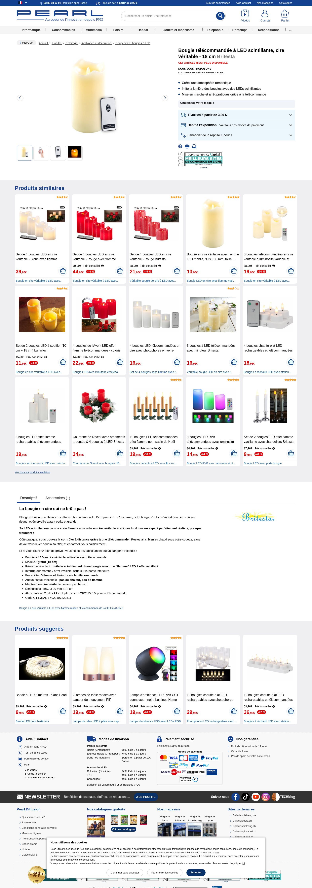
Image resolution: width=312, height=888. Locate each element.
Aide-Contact (243, 2)
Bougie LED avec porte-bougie (263, 463)
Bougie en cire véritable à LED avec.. (38, 280)
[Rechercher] (220, 16)
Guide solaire (29, 854)
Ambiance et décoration (96, 43)
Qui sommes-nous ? (33, 817)
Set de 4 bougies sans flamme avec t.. (153, 372)
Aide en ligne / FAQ (35, 746)
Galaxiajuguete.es (243, 836)
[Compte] (265, 16)
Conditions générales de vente (39, 827)
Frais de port (119, 2)
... (290, 30)
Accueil (44, 43)
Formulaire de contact (36, 758)
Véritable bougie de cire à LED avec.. (153, 280)
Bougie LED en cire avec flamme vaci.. (211, 280)
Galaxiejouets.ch (242, 820)
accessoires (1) (58, 498)
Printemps (239, 30)
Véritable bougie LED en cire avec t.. (209, 372)
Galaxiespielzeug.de (244, 815)
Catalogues (285, 2)
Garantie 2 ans (239, 751)
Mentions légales (31, 833)
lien (217, 852)
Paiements (173, 745)
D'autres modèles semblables (200, 72)
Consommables (63, 30)
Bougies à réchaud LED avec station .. (267, 372)
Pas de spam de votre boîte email (250, 756)
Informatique (31, 30)
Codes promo (29, 843)
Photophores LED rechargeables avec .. (211, 721)
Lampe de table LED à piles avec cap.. (97, 721)
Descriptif (28, 498)
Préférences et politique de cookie (41, 838)
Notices (26, 849)
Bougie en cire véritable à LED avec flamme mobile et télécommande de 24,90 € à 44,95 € (71, 608)
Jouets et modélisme (178, 30)
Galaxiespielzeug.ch (244, 826)
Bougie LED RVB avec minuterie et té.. (211, 463)
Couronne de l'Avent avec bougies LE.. (97, 463)
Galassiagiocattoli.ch (244, 831)
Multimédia (94, 30)
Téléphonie (215, 30)
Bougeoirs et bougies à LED (132, 43)
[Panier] (285, 16)
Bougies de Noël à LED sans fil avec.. (153, 463)
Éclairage (71, 43)
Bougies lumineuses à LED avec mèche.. (41, 463)
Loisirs (118, 30)
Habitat (143, 30)
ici (244, 863)
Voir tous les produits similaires (32, 472)
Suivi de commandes (218, 2)
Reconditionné (268, 30)
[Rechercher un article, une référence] (173, 16)
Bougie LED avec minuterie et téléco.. (96, 372)
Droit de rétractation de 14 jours (249, 746)
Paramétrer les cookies (164, 872)
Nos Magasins (265, 2)
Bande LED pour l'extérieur (32, 721)
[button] (236, 115)
